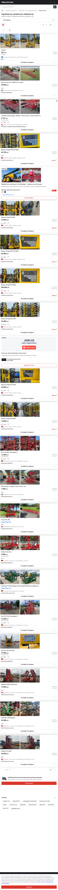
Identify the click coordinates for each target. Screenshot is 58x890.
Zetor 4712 (5, 808)
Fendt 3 (4, 804)
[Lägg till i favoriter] (55, 62)
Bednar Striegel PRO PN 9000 (10, 150)
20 (50, 25)
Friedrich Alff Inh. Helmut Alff (8, 593)
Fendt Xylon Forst (15, 808)
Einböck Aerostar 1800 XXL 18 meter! (12, 82)
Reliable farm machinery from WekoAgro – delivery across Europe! (21, 184)
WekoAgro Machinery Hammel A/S (10, 190)
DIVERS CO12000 (6, 751)
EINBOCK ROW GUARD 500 (9, 684)
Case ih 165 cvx (13, 804)
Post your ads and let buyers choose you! (13, 353)
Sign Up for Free (29, 365)
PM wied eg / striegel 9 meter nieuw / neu (13, 486)
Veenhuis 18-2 (6, 801)
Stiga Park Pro (16, 801)
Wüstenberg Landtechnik (6, 463)
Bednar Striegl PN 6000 (8, 217)
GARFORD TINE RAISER (8, 718)
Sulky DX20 (23, 804)
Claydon (3, 50)
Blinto (2, 59)
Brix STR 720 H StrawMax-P (9, 616)
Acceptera (29, 887)
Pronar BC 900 (5, 520)
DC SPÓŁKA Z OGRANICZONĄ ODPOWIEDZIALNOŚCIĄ (13, 126)
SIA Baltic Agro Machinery (7, 160)
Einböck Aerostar (6, 552)
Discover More (29, 198)
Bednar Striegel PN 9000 (8, 285)
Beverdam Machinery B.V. (7, 92)
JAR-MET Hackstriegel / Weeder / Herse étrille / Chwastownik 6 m (20, 115)
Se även (4, 797)
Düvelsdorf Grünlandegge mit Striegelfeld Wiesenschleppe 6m (20, 586)
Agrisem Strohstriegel (7, 650)
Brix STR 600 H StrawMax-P (9, 452)
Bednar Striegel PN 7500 (8, 319)
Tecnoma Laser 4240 (44, 801)
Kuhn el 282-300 (32, 804)
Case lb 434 (51, 804)
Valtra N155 (42, 804)
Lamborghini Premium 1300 (29, 801)
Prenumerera (29, 783)
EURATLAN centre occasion (7, 694)
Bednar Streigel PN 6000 (8, 418)
